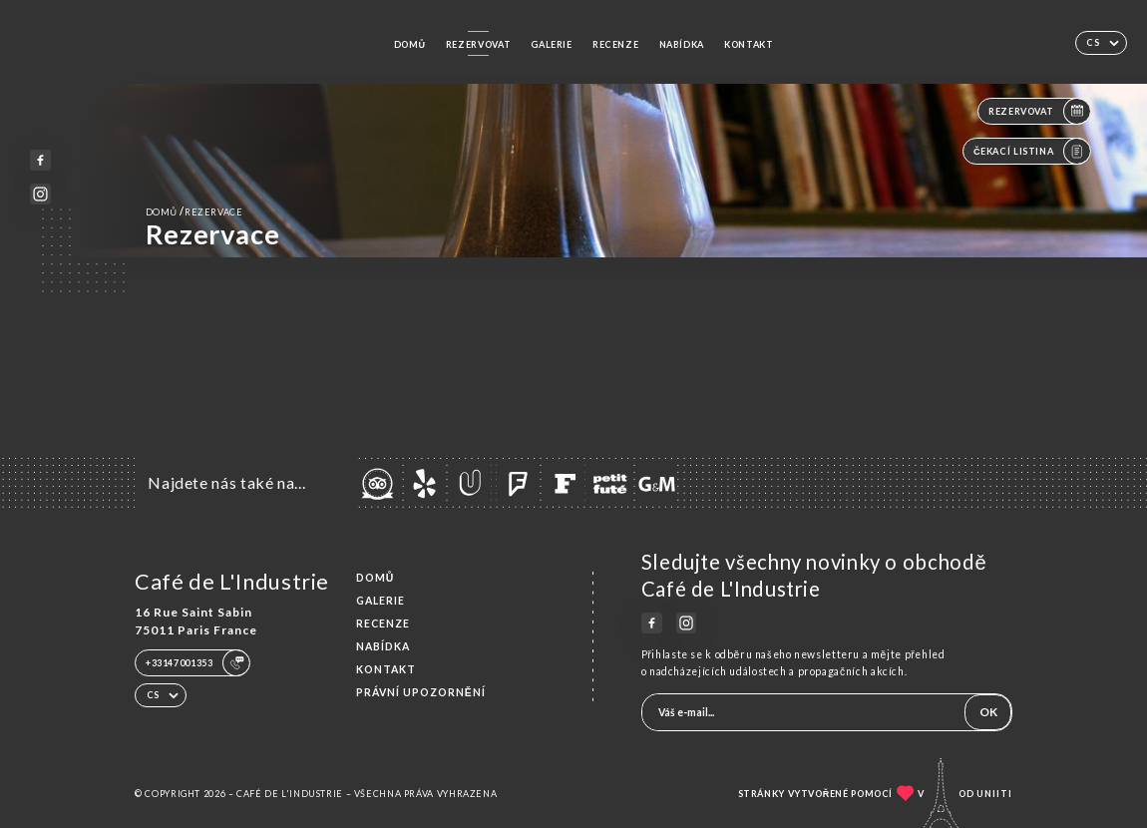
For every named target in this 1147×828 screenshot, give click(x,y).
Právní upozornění (421, 692)
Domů (410, 44)
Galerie (551, 44)
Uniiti (994, 793)
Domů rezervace (194, 211)
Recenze (615, 44)
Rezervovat (478, 44)
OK (988, 711)
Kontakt (748, 44)
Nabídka (681, 44)
